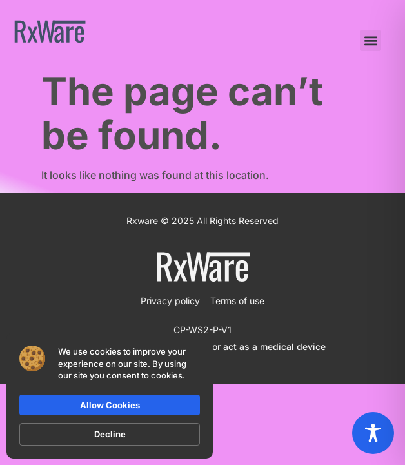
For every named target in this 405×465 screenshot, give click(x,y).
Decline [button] (110, 434)
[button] (370, 40)
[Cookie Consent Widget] (109, 396)
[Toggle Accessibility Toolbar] (373, 433)
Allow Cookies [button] (110, 405)
